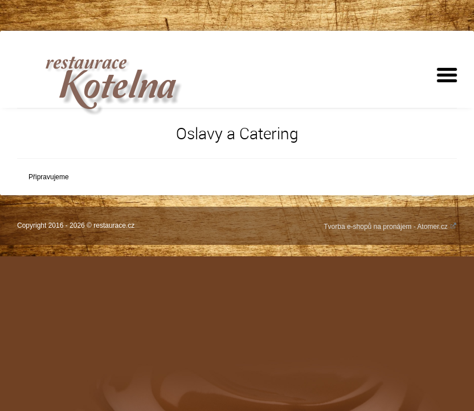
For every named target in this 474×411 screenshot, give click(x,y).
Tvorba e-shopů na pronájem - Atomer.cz (390, 227)
